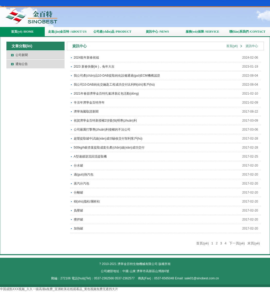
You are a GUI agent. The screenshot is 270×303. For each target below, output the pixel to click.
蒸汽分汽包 (81, 183)
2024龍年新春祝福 (86, 57)
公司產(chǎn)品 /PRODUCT (112, 31)
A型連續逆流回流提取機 (90, 156)
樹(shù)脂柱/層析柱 (87, 201)
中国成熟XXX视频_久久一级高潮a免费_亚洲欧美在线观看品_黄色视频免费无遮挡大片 (59, 289)
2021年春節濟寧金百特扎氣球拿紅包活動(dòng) (106, 93)
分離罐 (78, 192)
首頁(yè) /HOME (22, 31)
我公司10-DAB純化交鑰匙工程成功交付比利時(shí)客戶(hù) (114, 84)
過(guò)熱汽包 (83, 174)
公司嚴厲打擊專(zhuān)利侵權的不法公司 (102, 129)
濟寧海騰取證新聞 (86, 111)
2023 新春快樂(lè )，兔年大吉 (94, 66)
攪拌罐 (78, 219)
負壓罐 (78, 210)
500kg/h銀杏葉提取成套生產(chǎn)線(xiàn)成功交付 (109, 147)
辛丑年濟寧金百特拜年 (89, 102)
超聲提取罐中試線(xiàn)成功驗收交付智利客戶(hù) (108, 138)
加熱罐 (78, 228)
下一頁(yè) (237, 243)
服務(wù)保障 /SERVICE (202, 31)
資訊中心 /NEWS (157, 31)
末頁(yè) (253, 243)
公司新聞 (21, 55)
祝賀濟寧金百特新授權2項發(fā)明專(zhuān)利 (105, 120)
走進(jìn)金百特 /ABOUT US (67, 31)
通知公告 (21, 64)
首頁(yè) (232, 46)
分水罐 (78, 165)
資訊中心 (252, 46)
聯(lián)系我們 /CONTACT (247, 31)
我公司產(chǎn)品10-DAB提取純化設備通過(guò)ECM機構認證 (117, 75)
